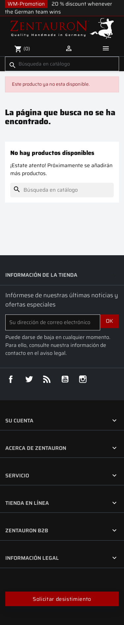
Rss (47, 379)
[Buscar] (62, 64)
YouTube (65, 379)
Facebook (11, 379)
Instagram (83, 379)
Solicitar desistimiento (62, 599)
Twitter (29, 379)
